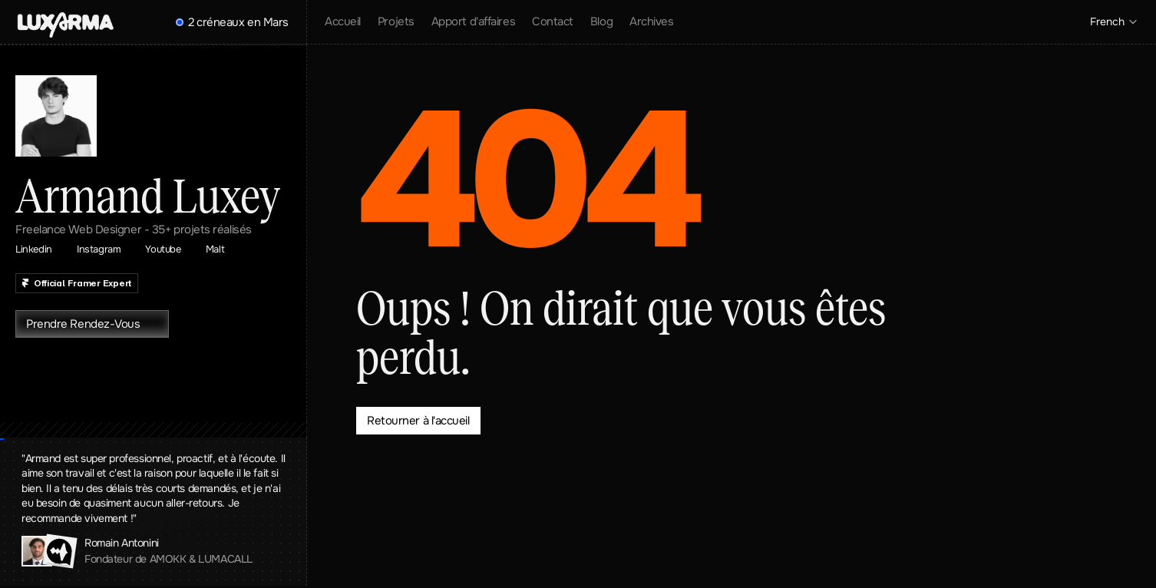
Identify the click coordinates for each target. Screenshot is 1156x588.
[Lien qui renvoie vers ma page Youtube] (170, 249)
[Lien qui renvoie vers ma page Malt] (222, 249)
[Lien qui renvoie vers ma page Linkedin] (41, 249)
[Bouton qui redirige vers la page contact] (418, 420)
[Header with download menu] (65, 25)
